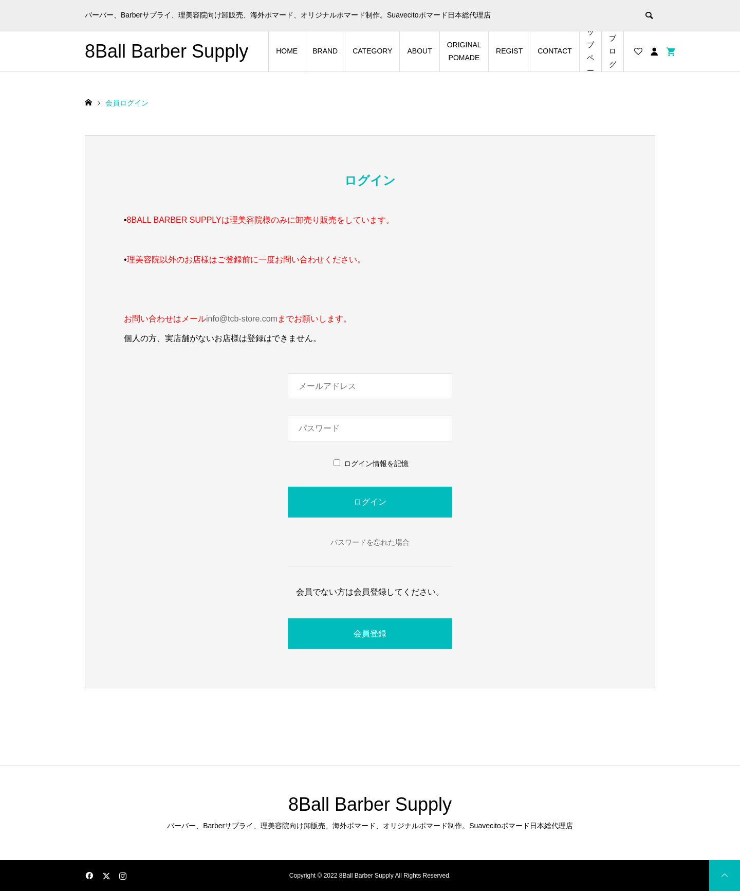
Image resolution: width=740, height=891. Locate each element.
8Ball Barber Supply (166, 51)
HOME (287, 51)
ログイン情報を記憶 (371, 463)
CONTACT (555, 51)
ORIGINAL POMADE (464, 51)
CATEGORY (372, 51)
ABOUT (419, 51)
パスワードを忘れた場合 (370, 542)
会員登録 (370, 633)
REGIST (509, 51)
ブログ (612, 51)
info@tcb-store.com (242, 318)
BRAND (325, 51)
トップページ (590, 51)
